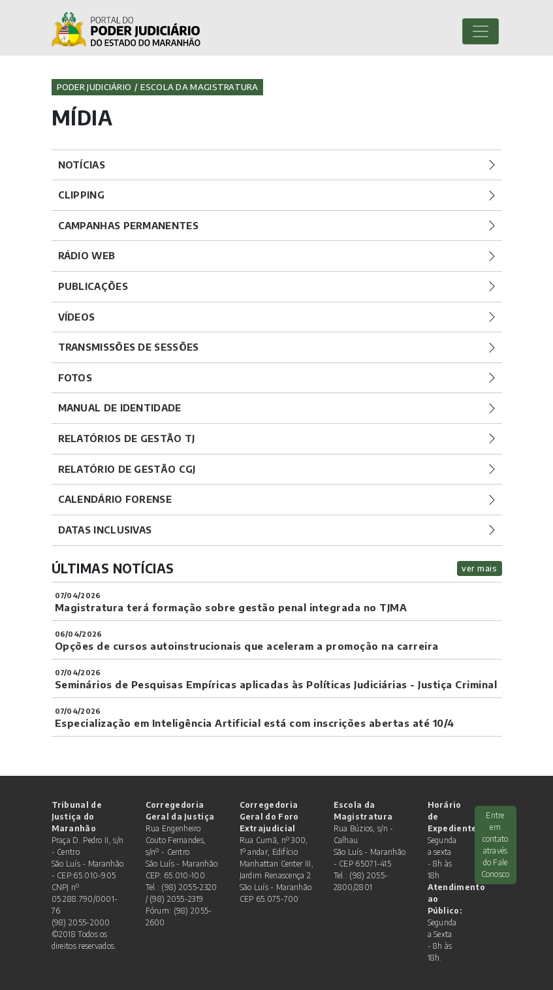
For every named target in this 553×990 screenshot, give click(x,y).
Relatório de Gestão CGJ (127, 469)
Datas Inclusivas (105, 529)
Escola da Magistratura (199, 87)
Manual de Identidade (120, 407)
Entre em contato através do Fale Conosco (495, 844)
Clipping (81, 194)
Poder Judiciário (94, 87)
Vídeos (76, 317)
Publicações (93, 286)
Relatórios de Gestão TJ (126, 438)
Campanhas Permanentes (128, 225)
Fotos (75, 377)
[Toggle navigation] (480, 31)
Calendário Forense (115, 499)
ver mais (479, 568)
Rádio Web (87, 255)
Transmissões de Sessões (128, 347)
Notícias (81, 164)
